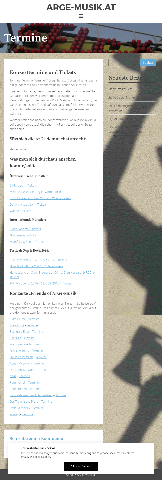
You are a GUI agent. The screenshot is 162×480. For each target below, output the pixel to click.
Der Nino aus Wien (22, 370)
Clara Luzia (17, 325)
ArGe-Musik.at (81, 7)
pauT (13, 376)
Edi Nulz (15, 338)
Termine (34, 319)
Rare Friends (18, 389)
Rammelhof (17, 382)
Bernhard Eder (19, 332)
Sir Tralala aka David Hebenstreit (31, 395)
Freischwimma (19, 351)
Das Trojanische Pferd (24, 401)
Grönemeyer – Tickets (24, 235)
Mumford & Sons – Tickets (27, 242)
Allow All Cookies (81, 466)
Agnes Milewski (20, 363)
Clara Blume (18, 319)
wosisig (15, 414)
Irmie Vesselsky (20, 408)
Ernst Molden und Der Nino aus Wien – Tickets (40, 198)
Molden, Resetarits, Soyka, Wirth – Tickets (37, 192)
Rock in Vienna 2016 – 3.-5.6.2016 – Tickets (38, 260)
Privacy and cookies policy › (37, 457)
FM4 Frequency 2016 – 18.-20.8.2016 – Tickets (40, 283)
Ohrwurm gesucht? (121, 89)
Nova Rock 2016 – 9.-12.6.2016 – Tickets (36, 266)
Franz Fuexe (18, 344)
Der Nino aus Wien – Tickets (28, 204)
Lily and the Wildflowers (124, 119)
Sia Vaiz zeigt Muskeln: (123, 97)
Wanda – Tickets (20, 211)
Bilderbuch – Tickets (23, 185)
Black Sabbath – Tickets (25, 229)
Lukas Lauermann (21, 357)
